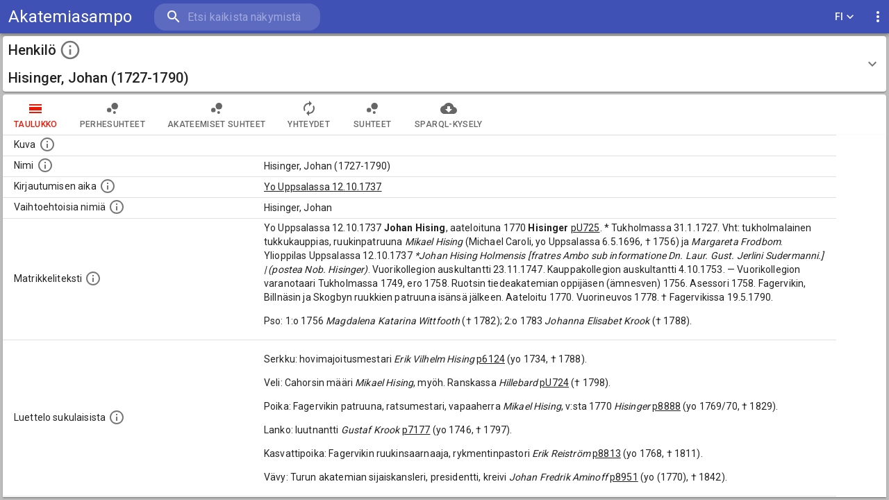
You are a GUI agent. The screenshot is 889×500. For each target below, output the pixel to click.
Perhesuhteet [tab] (112, 114)
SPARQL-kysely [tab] (448, 114)
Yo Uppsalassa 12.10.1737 (323, 186)
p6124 (490, 359)
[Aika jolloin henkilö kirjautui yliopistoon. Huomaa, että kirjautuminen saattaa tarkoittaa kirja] (108, 186)
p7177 (416, 429)
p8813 (606, 453)
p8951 (624, 477)
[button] (444, 64)
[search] (236, 17)
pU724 (554, 382)
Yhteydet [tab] (308, 114)
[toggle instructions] (70, 50)
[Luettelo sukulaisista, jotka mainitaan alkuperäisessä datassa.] (117, 417)
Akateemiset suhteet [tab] (216, 114)
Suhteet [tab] (372, 114)
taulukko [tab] (36, 114)
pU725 (585, 227)
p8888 (666, 406)
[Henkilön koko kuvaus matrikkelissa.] (93, 278)
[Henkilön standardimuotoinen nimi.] (45, 165)
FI (844, 17)
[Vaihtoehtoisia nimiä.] (117, 207)
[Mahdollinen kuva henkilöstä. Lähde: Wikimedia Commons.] (47, 144)
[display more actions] (878, 17)
